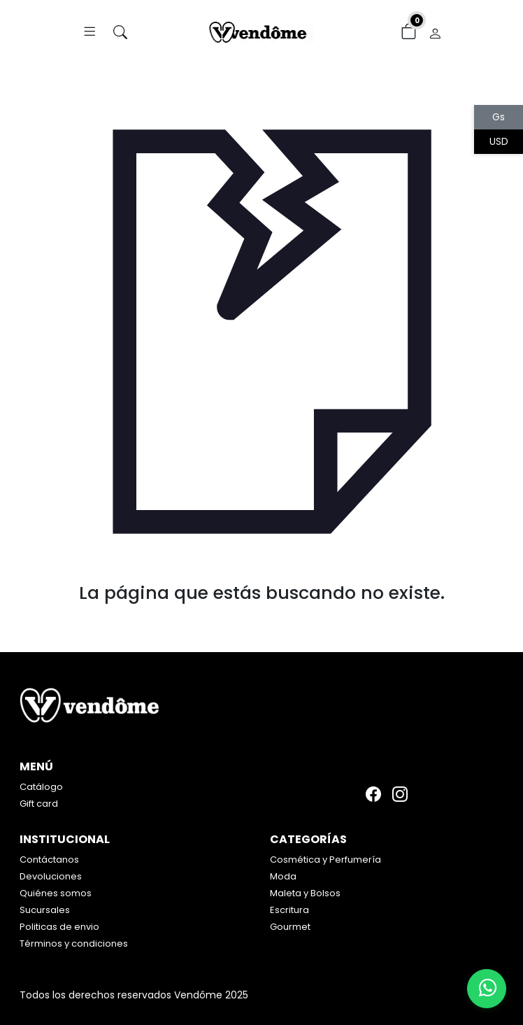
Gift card (39, 803)
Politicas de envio (59, 926)
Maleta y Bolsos (305, 893)
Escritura (289, 910)
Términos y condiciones (74, 943)
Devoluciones (51, 876)
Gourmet (290, 926)
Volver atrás (262, 622)
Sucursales (45, 910)
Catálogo (41, 786)
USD (498, 141)
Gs (498, 117)
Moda (283, 876)
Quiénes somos (56, 893)
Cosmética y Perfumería (325, 859)
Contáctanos (49, 859)
